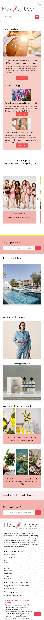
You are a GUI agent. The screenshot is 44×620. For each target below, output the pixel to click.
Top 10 (6, 565)
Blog (5, 560)
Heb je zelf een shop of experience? (16, 586)
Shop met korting (10, 557)
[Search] (18, 17)
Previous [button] (6, 199)
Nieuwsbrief (8, 571)
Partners (7, 568)
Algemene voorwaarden (12, 595)
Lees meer (22, 78)
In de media (8, 579)
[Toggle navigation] (40, 4)
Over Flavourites (9, 555)
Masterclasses (9, 588)
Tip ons (6, 576)
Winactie (7, 563)
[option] (22, 200)
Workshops (8, 573)
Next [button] (38, 199)
